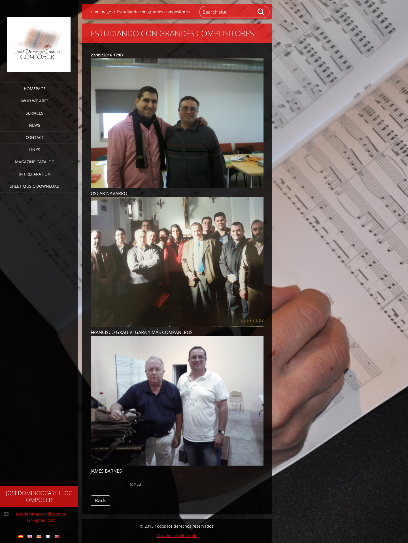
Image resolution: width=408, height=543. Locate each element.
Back (100, 500)
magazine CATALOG (34, 161)
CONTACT (35, 137)
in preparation (35, 174)
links (34, 149)
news (34, 125)
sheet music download (35, 186)
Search (261, 12)
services (34, 113)
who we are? (34, 100)
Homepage (35, 88)
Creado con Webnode (177, 535)
